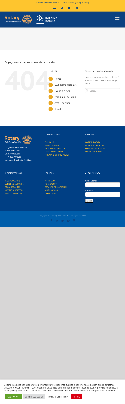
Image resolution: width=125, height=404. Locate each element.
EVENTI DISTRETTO (13, 193)
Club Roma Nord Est (65, 84)
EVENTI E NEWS (52, 145)
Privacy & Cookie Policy (58, 396)
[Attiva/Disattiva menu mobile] (117, 17)
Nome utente (91, 180)
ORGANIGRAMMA (12, 187)
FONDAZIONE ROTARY (95, 148)
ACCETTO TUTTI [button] (13, 396)
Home (58, 78)
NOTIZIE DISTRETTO (14, 190)
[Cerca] (87, 90)
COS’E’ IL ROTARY (92, 142)
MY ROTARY (50, 180)
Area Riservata (62, 102)
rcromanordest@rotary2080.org (76, 2)
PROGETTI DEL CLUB (54, 151)
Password (89, 190)
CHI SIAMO (50, 142)
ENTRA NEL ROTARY (93, 151)
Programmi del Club (65, 96)
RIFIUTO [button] (76, 396)
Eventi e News (62, 90)
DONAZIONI (50, 193)
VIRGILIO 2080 (51, 190)
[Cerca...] (102, 90)
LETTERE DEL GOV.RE (14, 184)
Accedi (58, 109)
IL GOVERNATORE (12, 180)
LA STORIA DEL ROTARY (95, 145)
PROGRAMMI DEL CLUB (55, 148)
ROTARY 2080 (51, 184)
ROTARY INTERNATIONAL (56, 187)
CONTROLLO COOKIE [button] (34, 396)
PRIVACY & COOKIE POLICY (57, 155)
